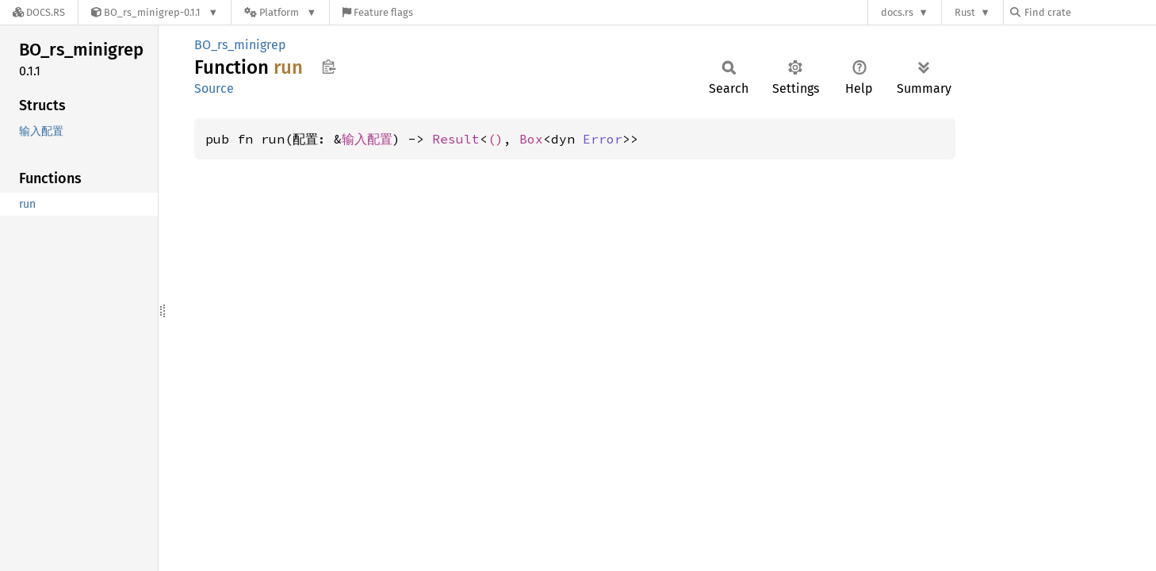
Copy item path (329, 66)
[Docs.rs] (39, 12)
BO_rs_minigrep (240, 44)
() (495, 139)
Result (456, 139)
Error (602, 139)
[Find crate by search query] (1089, 12)
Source (214, 88)
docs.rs (897, 12)
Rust (965, 12)
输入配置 (367, 139)
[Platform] (280, 12)
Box (531, 139)
